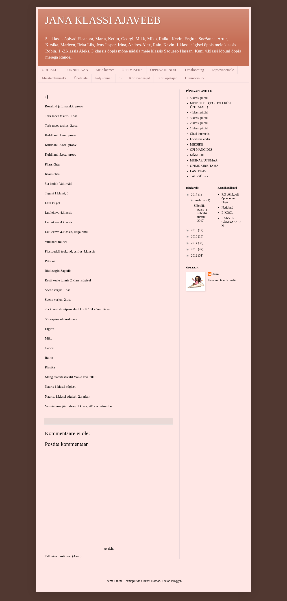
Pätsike (50, 261)
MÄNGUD (197, 155)
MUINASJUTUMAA (203, 160)
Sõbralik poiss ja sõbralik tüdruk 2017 (200, 213)
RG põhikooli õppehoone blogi (230, 198)
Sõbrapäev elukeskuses (61, 319)
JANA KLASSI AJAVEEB (103, 20)
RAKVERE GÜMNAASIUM (231, 221)
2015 (194, 236)
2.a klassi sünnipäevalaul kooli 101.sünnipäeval (78, 309)
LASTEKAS (198, 171)
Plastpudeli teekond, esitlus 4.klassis (70, 251)
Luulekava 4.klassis (58, 212)
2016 (194, 230)
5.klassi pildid (199, 98)
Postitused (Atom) (70, 556)
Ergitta (49, 329)
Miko (48, 338)
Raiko (49, 357)
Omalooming (194, 70)
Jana (215, 274)
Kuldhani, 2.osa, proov (60, 145)
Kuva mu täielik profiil (222, 280)
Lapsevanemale (223, 70)
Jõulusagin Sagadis (58, 270)
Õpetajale (80, 78)
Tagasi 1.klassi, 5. (57, 193)
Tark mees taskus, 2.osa (61, 125)
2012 (194, 255)
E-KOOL (227, 212)
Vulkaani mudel (56, 242)
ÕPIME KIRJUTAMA (204, 166)
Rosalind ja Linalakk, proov (64, 106)
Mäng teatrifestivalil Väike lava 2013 (70, 377)
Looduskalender (200, 139)
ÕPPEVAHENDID (164, 70)
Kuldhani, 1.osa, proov (60, 135)
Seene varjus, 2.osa (58, 299)
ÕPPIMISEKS (132, 70)
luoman (155, 581)
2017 (194, 194)
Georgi (49, 348)
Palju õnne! (103, 78)
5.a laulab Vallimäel (58, 183)
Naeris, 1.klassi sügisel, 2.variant (67, 396)
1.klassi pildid (199, 128)
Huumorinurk (194, 78)
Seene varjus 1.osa (57, 290)
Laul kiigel (52, 203)
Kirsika (50, 367)
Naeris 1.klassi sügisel (60, 386)
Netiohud (227, 207)
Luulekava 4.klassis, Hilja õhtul (67, 232)
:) (120, 78)
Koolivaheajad (139, 78)
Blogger (176, 581)
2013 (194, 249)
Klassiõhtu (52, 164)
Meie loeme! (105, 70)
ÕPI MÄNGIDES (201, 149)
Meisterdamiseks (54, 78)
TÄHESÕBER (199, 176)
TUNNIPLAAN (76, 70)
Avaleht (108, 548)
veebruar (200, 200)
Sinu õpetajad (167, 78)
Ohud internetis (200, 133)
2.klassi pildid (199, 123)
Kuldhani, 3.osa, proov (60, 154)
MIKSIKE (196, 144)
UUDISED (49, 70)
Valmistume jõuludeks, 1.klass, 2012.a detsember (79, 406)
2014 (194, 243)
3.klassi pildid (199, 118)
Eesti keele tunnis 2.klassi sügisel (68, 280)
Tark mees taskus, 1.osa (61, 116)
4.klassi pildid (199, 112)
